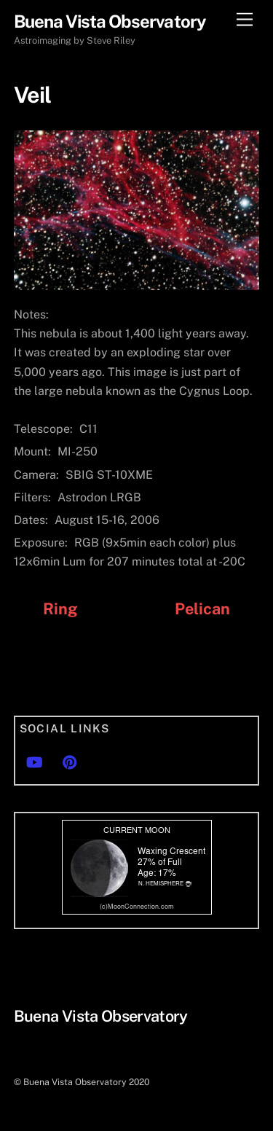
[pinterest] (69, 760)
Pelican (203, 608)
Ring (60, 608)
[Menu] (244, 20)
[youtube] (34, 760)
